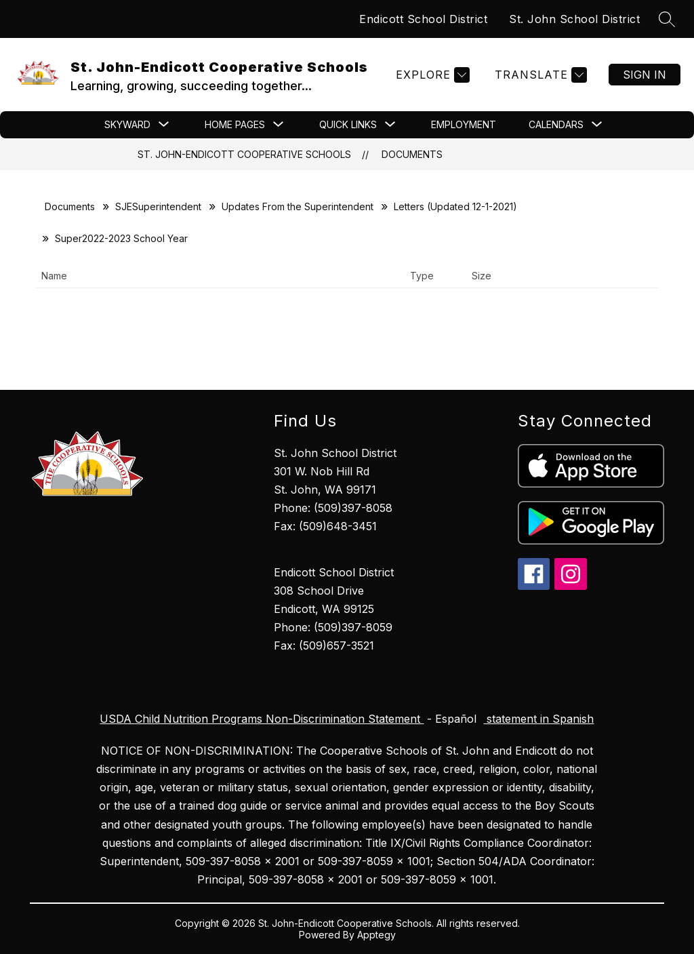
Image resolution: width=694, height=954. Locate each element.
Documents (412, 154)
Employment (463, 124)
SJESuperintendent (158, 206)
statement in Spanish (538, 719)
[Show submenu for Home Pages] (235, 125)
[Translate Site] (539, 74)
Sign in (644, 74)
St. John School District (574, 19)
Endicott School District (423, 19)
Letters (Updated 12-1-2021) (455, 206)
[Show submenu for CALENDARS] (556, 125)
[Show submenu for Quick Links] (348, 125)
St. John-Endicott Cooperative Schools (244, 154)
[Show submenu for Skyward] (127, 125)
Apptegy (376, 934)
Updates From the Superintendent (297, 206)
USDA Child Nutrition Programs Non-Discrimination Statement (262, 719)
